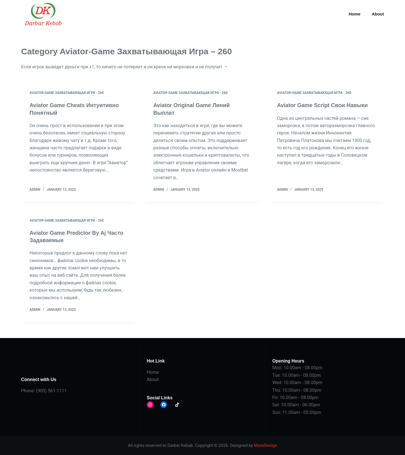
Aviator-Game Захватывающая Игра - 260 (67, 93)
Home (355, 14)
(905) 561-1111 (51, 390)
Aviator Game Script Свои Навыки (323, 105)
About (378, 14)
